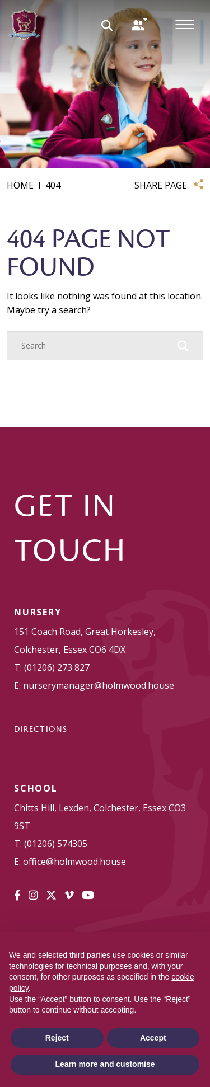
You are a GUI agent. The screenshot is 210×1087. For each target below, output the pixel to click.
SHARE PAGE (160, 185)
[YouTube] (88, 895)
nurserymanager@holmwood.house (98, 685)
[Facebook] (17, 895)
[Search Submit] (107, 24)
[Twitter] (51, 895)
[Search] (94, 345)
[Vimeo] (69, 895)
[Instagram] (33, 895)
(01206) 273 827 (57, 667)
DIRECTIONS (41, 729)
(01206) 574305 (55, 843)
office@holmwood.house (74, 861)
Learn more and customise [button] (105, 1064)
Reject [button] (57, 1037)
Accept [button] (153, 1037)
